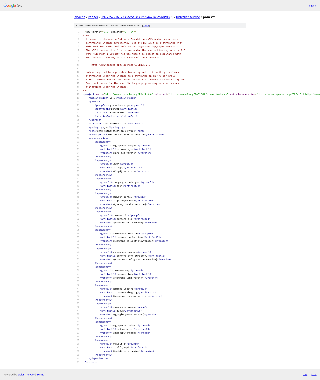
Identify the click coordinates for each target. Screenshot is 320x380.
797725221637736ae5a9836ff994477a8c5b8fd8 (135, 17)
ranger (93, 17)
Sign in (313, 5)
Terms (40, 374)
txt (305, 374)
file (146, 25)
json (314, 374)
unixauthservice (188, 17)
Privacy (31, 374)
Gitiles (21, 374)
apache (79, 17)
